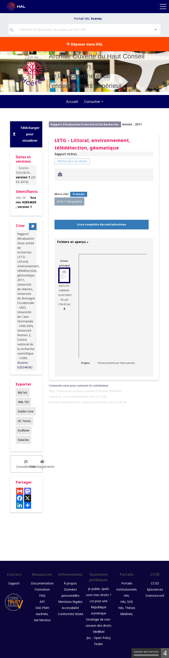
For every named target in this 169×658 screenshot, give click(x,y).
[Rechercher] (12, 30)
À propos (70, 583)
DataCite (23, 440)
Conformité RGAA (70, 614)
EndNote (23, 430)
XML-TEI (23, 402)
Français (79, 194)
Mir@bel (98, 632)
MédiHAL (126, 614)
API (42, 602)
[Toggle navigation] (163, 6)
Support (14, 583)
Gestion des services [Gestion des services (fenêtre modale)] (146, 653)
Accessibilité (70, 608)
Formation (42, 589)
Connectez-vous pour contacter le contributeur (78, 385)
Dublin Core (25, 411)
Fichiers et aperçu (72, 242)
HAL (127, 595)
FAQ (42, 595)
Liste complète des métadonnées (101, 224)
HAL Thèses (126, 608)
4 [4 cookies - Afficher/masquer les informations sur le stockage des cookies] (165, 653)
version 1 (23, 177)
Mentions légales (70, 602)
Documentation (42, 583)
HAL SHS (126, 602)
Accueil (72, 101)
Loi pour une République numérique (98, 607)
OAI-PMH (42, 608)
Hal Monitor (42, 620)
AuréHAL (42, 614)
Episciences (155, 589)
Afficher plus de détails (72, 161)
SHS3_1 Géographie (69, 201)
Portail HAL (88, 18)
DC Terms (24, 421)
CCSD (155, 583)
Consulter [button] (92, 101)
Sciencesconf (155, 595)
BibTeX (22, 392)
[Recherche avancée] (155, 30)
